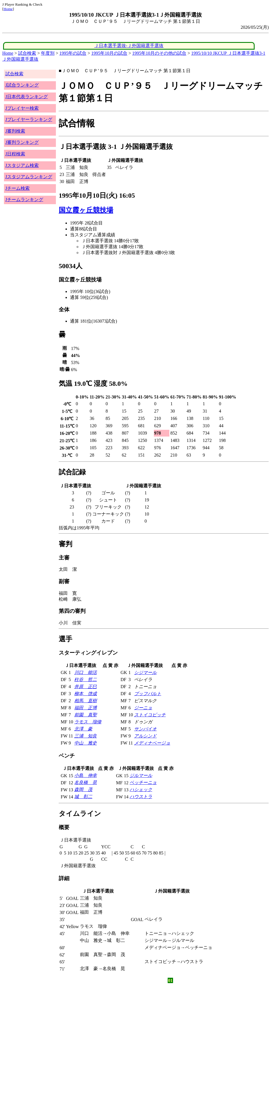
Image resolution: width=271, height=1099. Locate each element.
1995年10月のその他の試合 (159, 53)
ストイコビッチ (150, 714)
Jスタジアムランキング (28, 176)
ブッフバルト (147, 693)
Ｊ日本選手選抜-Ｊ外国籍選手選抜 (128, 45)
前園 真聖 (85, 714)
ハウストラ (141, 796)
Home (8, 9)
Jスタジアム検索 (22, 165)
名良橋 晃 (85, 782)
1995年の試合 (72, 53)
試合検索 (27, 53)
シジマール (145, 672)
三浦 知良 (85, 736)
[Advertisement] (108, 1028)
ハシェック (141, 789)
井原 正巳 (85, 686)
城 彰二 (83, 796)
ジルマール (141, 775)
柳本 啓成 (85, 693)
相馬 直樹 (85, 700)
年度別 (47, 53)
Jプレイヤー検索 (22, 108)
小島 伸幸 (85, 775)
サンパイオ (145, 728)
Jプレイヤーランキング (28, 119)
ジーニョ (143, 707)
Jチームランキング (24, 199)
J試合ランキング (22, 85)
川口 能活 (85, 672)
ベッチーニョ (143, 782)
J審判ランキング (22, 142)
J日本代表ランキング (26, 96)
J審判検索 (15, 131)
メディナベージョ (152, 743)
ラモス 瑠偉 (87, 721)
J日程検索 (15, 153)
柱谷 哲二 (85, 679)
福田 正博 (85, 707)
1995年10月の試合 (109, 53)
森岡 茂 (83, 789)
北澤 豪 (83, 728)
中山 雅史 (85, 743)
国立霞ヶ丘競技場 (86, 210)
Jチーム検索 (17, 188)
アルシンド (145, 736)
